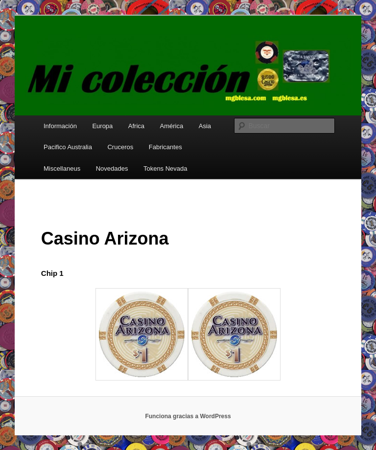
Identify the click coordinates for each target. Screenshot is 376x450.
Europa (102, 126)
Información (60, 126)
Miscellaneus (62, 168)
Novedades (112, 168)
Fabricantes (165, 147)
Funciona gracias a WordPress (188, 416)
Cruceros (120, 147)
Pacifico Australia (68, 147)
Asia (205, 126)
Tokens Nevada (165, 168)
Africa (136, 126)
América (172, 126)
